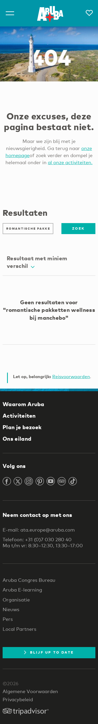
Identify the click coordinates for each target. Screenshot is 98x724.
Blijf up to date (49, 652)
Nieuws (11, 609)
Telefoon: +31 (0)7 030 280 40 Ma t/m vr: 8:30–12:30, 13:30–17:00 (43, 542)
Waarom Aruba (23, 404)
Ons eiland (17, 438)
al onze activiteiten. (70, 162)
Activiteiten (19, 415)
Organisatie (16, 600)
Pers (8, 619)
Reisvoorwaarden (71, 376)
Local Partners (19, 629)
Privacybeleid (18, 699)
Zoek (78, 228)
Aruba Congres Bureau (29, 580)
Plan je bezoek (22, 427)
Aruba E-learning (22, 590)
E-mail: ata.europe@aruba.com (39, 530)
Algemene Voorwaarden (30, 691)
